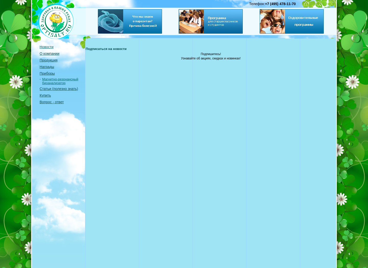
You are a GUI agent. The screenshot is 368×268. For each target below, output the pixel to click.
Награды (47, 67)
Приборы (47, 73)
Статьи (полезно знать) (59, 89)
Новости (46, 47)
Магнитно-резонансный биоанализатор (60, 81)
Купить (45, 95)
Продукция (48, 60)
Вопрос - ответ (52, 102)
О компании (49, 54)
